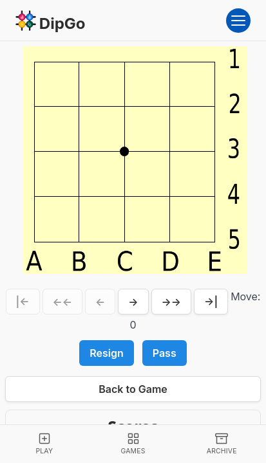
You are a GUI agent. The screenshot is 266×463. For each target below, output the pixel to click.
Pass (164, 353)
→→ (172, 301)
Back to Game (133, 389)
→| (211, 301)
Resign (106, 353)
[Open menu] (238, 20)
